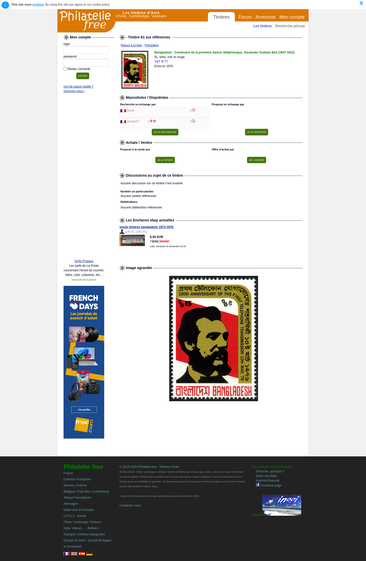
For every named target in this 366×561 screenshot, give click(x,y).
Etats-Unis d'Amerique (79, 510)
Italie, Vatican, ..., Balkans (81, 528)
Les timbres (262, 26)
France (68, 473)
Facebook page (268, 485)
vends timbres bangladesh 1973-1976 (146, 227)
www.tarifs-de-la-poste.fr (83, 279)
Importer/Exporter (268, 480)
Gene (130, 110)
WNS (196, 496)
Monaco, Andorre (75, 485)
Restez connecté (79, 69)
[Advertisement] (84, 177)
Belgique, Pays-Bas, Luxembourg (86, 491)
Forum (245, 17)
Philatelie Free (86, 21)
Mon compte (291, 17)
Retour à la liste (131, 45)
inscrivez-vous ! (74, 91)
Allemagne (71, 504)
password (70, 56)
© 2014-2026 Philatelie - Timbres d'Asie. (149, 467)
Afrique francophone (77, 497)
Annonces (265, 17)
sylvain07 (133, 121)
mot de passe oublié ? (78, 86)
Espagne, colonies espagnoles (84, 534)
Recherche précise (290, 26)
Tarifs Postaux (83, 261)
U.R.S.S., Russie (75, 516)
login (67, 44)
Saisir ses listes (266, 476)
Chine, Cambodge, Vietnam (82, 522)
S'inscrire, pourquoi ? (270, 471)
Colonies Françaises (77, 479)
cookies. (38, 4)
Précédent (152, 45)
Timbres (221, 17)
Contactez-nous (130, 505)
